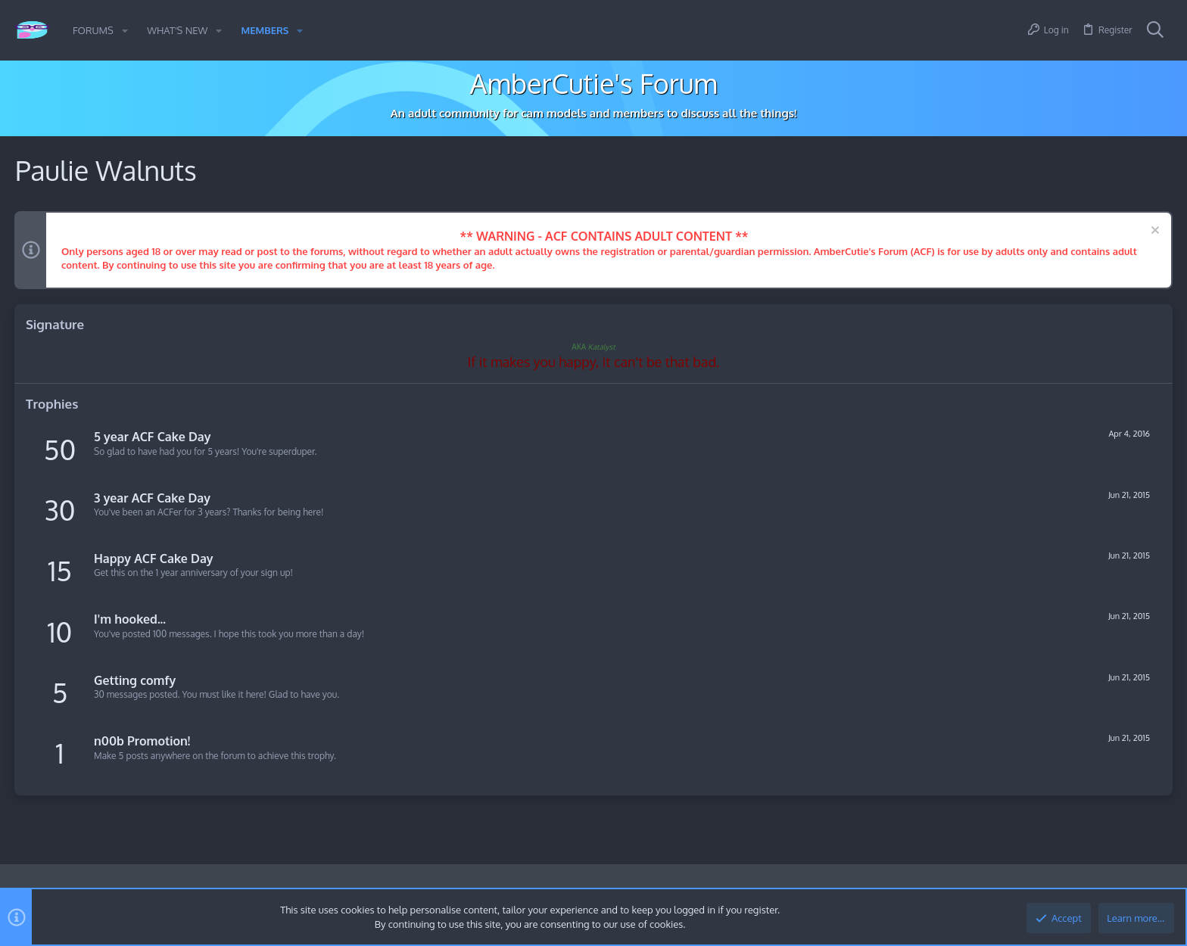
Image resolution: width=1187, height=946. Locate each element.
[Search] (1155, 30)
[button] (125, 31)
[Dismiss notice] (1152, 232)
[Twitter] (1163, 889)
